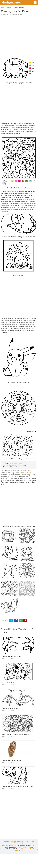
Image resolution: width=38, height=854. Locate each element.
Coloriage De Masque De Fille (11, 656)
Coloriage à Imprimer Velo (10, 708)
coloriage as (7, 625)
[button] (35, 2)
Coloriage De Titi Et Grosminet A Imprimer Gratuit (17, 786)
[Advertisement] (19, 36)
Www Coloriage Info (8, 682)
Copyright (13, 841)
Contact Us (6, 841)
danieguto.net (11, 2)
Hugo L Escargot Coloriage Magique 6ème (15, 734)
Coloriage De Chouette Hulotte (11, 760)
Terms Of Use (20, 841)
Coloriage (5, 15)
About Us (27, 841)
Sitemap (21, 843)
